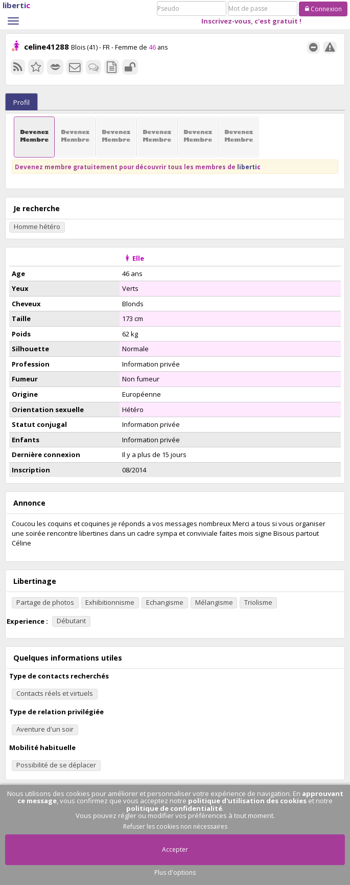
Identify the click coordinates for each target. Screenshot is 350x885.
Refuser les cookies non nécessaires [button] (175, 826)
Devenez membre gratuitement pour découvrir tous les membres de (138, 167)
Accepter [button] (175, 849)
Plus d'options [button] (175, 872)
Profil (21, 102)
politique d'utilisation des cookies (247, 800)
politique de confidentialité (174, 808)
